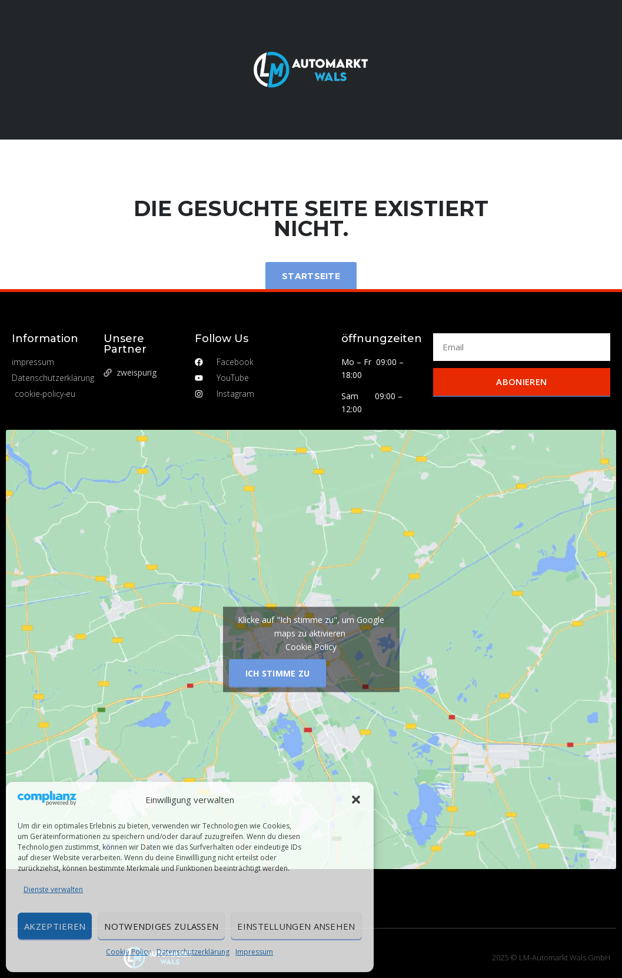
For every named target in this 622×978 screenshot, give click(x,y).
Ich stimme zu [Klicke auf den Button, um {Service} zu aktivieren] (277, 673)
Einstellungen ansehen (296, 926)
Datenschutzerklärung (193, 952)
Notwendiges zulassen (161, 926)
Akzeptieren (54, 926)
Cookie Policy (128, 952)
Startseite (311, 276)
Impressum (254, 952)
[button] (356, 799)
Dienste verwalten (53, 889)
